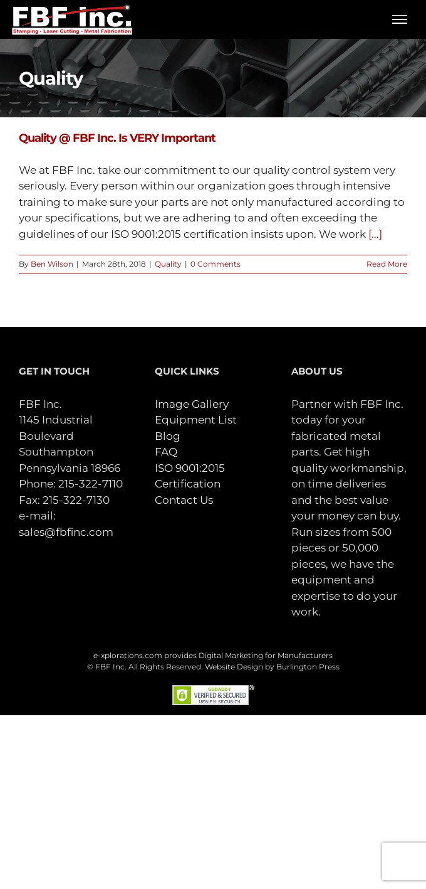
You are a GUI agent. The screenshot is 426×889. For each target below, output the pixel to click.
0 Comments (215, 264)
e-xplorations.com (127, 655)
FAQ (166, 451)
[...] (375, 234)
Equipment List (196, 419)
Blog (167, 436)
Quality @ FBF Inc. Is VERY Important (117, 138)
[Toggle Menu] (400, 19)
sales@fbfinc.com (66, 532)
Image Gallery (192, 404)
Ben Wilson (52, 264)
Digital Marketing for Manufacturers (266, 655)
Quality (168, 264)
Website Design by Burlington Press (272, 666)
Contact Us (184, 500)
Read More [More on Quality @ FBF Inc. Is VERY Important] (386, 264)
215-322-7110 (90, 483)
